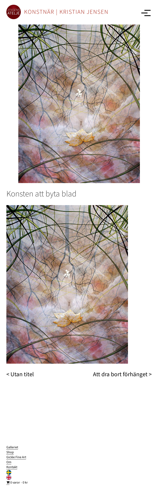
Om (8, 462)
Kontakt (11, 467)
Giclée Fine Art (16, 457)
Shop (10, 452)
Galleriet (12, 447)
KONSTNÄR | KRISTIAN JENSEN (66, 12)
